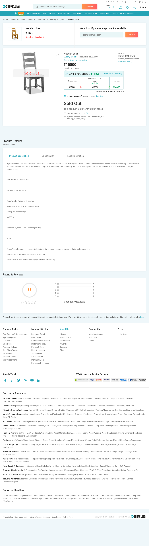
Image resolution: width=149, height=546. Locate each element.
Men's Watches (38, 452)
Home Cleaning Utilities (108, 426)
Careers (63, 347)
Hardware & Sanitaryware (38, 426)
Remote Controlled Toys (65, 466)
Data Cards (129, 406)
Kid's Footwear (48, 466)
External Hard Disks (102, 414)
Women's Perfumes (81, 479)
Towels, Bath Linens (58, 426)
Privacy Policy (8, 517)
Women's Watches (53, 452)
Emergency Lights (40, 421)
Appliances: (8, 421)
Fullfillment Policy (38, 344)
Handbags (137, 433)
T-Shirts (14, 436)
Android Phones (24, 398)
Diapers (22, 466)
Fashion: (6, 433)
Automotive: (8, 459)
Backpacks (57, 414)
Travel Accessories (91, 444)
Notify (132, 34)
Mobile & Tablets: (10, 398)
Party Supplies (92, 466)
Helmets (54, 459)
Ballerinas (101, 440)
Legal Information (75, 156)
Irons (5, 498)
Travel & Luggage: (10, 444)
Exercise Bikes (45, 474)
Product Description (19, 156)
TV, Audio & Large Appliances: (15, 410)
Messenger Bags (117, 444)
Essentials (104, 13)
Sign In (143, 7)
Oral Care (105, 479)
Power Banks (46, 414)
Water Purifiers (55, 421)
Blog (62, 350)
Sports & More (91, 13)
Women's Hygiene (10, 482)
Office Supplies (30, 470)
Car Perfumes (114, 459)
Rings (121, 452)
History (63, 334)
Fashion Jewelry (82, 452)
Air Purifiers (60, 495)
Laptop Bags (35, 444)
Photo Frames (84, 498)
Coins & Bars (25, 452)
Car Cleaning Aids (42, 459)
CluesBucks (7, 344)
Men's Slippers (36, 440)
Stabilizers (47, 498)
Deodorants (43, 479)
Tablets (97, 398)
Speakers (140, 410)
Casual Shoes (48, 440)
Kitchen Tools (92, 426)
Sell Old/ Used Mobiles (12, 401)
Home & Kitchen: (10, 426)
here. (142, 317)
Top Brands (8, 501)
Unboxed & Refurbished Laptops (91, 406)
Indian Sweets (127, 470)
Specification (48, 156)
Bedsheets (21, 426)
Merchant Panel (38, 334)
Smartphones (38, 398)
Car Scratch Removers (130, 459)
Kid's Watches (9, 454)
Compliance (56, 517)
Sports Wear (88, 433)
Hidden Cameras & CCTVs (71, 410)
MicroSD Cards (9, 417)
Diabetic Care (83, 474)
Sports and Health (10, 474)
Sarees (6, 436)
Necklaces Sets (68, 452)
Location (109, 8)
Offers (114, 13)
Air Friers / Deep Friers (132, 495)
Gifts (136, 470)
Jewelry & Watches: (11, 452)
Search (90, 7)
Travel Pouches (47, 444)
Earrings (113, 452)
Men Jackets (21, 498)
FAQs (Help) (8, 353)
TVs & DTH (33, 410)
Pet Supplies (43, 470)
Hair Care (68, 479)
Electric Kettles (69, 421)
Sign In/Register (9, 337)
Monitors (60, 406)
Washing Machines (103, 410)
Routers (32, 406)
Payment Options (10, 347)
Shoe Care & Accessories (130, 440)
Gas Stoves (38, 495)
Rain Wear (123, 498)
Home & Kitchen (64, 13)
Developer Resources (40, 363)
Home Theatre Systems (49, 410)
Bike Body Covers (66, 459)
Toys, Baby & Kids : (11, 466)
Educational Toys (34, 466)
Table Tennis (103, 474)
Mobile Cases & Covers (72, 414)
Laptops (16, 406)
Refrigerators (88, 410)
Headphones (34, 414)
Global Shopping (127, 13)
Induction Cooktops (101, 421)
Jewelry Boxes (130, 452)
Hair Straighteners (84, 421)
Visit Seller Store (124, 62)
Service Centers (9, 357)
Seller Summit (37, 357)
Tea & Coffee (95, 470)
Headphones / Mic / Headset (78, 495)
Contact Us (120, 2)
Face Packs (95, 479)
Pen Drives (88, 414)
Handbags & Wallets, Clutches (119, 433)
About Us (64, 329)
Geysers (129, 421)
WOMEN (52, 13)
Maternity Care (112, 466)
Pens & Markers (81, 470)
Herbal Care (116, 479)
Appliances (77, 13)
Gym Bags (105, 444)
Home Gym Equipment (28, 474)
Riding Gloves (101, 459)
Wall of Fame (68, 517)
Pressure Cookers (98, 495)
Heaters (56, 498)
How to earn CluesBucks (113, 74)
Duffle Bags (23, 444)
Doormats (124, 426)
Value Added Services (123, 398)
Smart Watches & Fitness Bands (131, 414)
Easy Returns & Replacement (15, 334)
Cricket (93, 474)
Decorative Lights (110, 498)
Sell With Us (110, 2)
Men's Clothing (33, 433)
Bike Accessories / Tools (24, 459)
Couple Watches (25, 495)
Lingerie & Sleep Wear (27, 436)
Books (52, 470)
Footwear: (7, 440)
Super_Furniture (70, 57)
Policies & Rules (37, 347)
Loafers (109, 440)
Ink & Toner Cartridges (46, 406)
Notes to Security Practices (39, 517)
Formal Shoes (78, 440)
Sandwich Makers (114, 495)
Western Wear (100, 433)
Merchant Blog (37, 360)
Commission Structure (40, 341)
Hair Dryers (27, 421)
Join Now (99, 96)
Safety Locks (8, 447)
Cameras (131, 410)
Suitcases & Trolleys (74, 444)
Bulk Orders (94, 337)
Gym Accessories (59, 474)
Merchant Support (96, 334)
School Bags (131, 444)
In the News (65, 341)
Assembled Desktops (115, 406)
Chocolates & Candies (111, 470)
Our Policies (8, 341)
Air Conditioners (119, 410)
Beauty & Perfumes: (11, 479)
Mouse (114, 414)
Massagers (72, 474)
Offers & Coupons (10, 495)
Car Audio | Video (10, 462)
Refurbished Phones (83, 398)
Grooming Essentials (28, 479)
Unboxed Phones (67, 398)
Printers (24, 406)
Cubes (102, 466)
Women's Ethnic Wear (49, 433)
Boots (116, 440)
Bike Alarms (24, 462)
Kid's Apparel (125, 466)
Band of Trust (66, 337)
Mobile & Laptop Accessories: (16, 414)
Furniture (72, 426)
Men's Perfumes (56, 479)
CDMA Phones (107, 398)
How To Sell (36, 337)
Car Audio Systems (69, 498)
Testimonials (36, 353)
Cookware (81, 426)
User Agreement (10, 360)
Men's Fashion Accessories (70, 433)
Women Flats (90, 440)
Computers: (8, 406)
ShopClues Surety (10, 350)
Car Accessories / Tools (85, 459)
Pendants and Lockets (100, 452)
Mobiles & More (33, 13)
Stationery (69, 470)
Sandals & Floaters (63, 440)
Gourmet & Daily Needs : (13, 470)
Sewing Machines (117, 421)
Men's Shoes (97, 498)
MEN (44, 13)
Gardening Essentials (12, 429)
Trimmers (17, 421)
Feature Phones (52, 398)
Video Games (70, 406)
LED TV (12, 498)
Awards (63, 344)
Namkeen (60, 470)
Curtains (132, 426)
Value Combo (127, 479)
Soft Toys (81, 466)
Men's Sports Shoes (20, 440)
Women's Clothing (18, 433)
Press (91, 341)
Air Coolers (48, 495)
